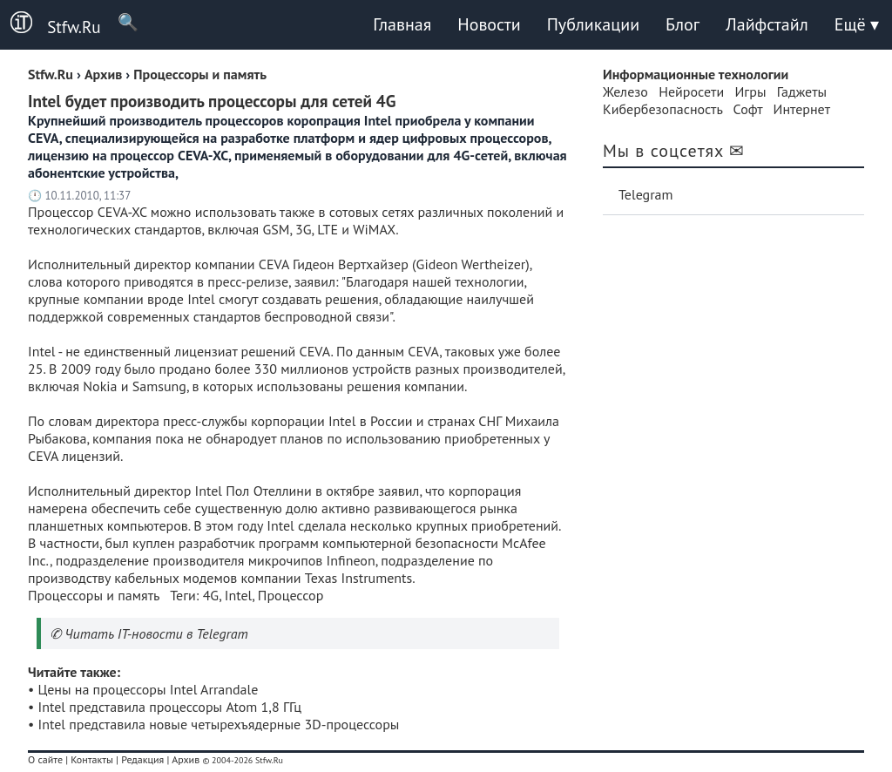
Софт (748, 109)
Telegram (645, 194)
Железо (625, 91)
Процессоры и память (93, 595)
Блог (682, 24)
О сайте (45, 759)
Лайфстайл (767, 24)
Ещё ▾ (857, 24)
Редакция (142, 759)
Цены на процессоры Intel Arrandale (148, 689)
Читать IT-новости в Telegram (156, 633)
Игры (750, 91)
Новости (488, 24)
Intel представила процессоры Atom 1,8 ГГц (170, 706)
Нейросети (691, 91)
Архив (185, 759)
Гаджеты (802, 91)
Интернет (802, 109)
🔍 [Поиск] (120, 21)
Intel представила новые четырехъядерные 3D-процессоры (219, 724)
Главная (402, 24)
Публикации (593, 24)
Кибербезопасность (662, 109)
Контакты (92, 759)
